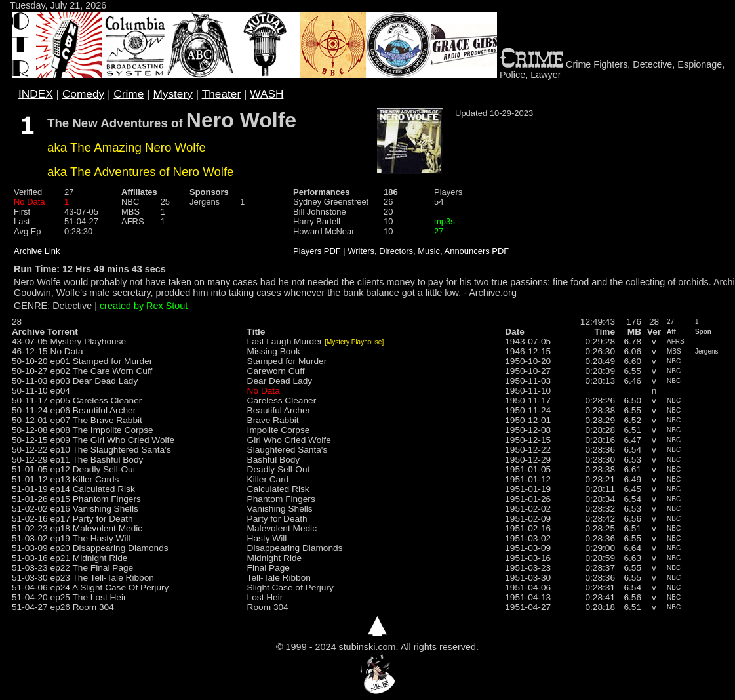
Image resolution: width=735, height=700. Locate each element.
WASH (266, 93)
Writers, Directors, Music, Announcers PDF (428, 251)
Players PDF (317, 251)
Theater (221, 93)
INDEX (35, 93)
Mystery (172, 93)
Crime (128, 93)
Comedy (83, 93)
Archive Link (37, 251)
